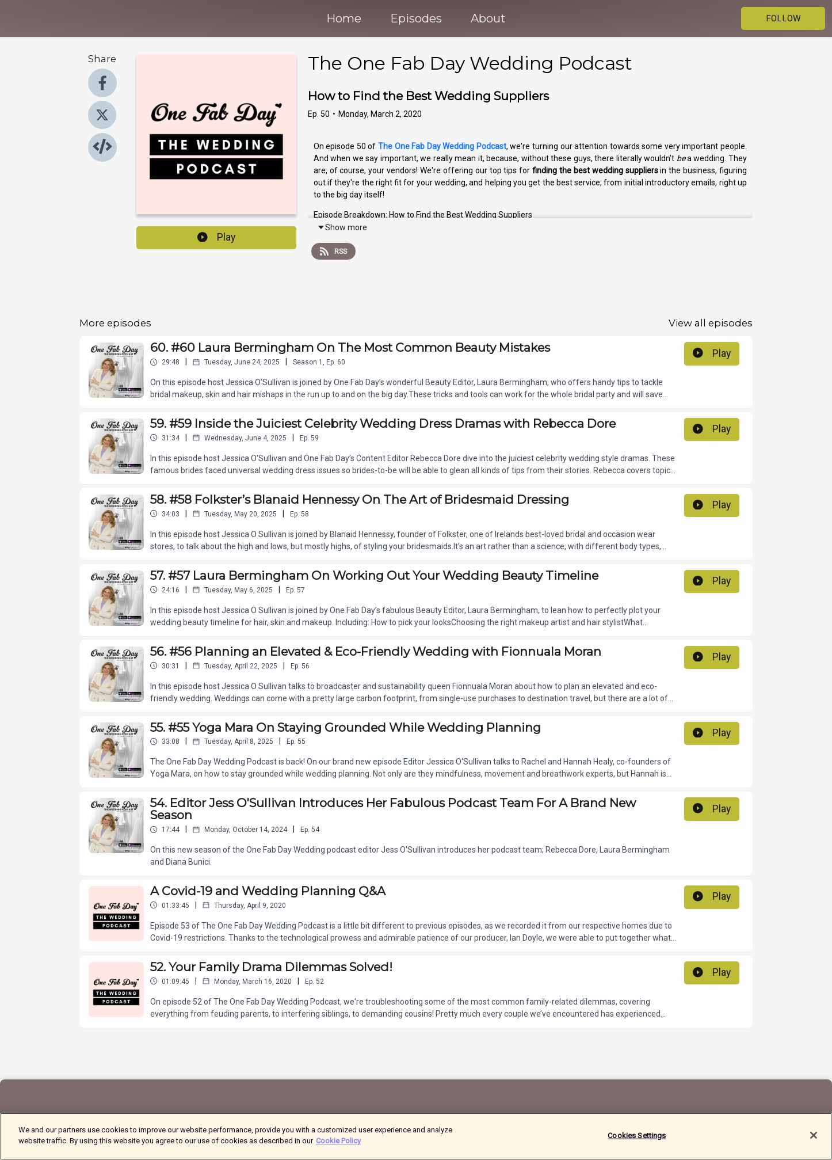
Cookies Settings (637, 1143)
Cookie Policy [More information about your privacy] (338, 1148)
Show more (342, 227)
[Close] (813, 1142)
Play (216, 237)
